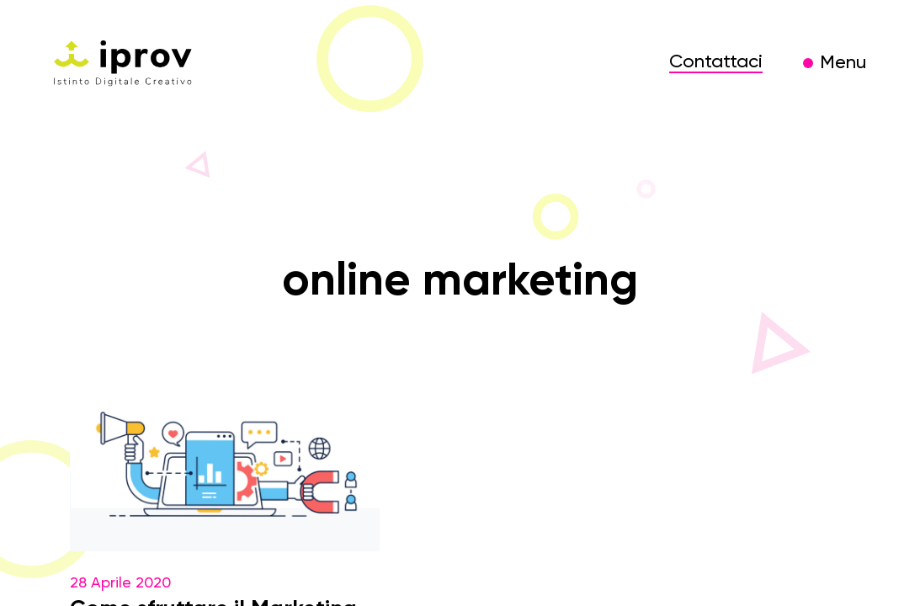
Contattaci (716, 62)
